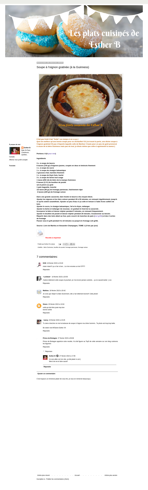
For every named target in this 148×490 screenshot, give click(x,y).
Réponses (48, 351)
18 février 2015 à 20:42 (57, 290)
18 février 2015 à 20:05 (60, 277)
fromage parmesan (71, 247)
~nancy (45, 320)
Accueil (77, 475)
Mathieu (46, 290)
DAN (44, 263)
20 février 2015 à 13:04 (56, 304)
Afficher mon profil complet (18, 160)
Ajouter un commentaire (46, 374)
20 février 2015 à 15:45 (57, 320)
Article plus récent (43, 475)
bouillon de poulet (59, 247)
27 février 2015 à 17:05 (67, 356)
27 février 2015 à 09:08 (66, 338)
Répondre (46, 270)
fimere (45, 304)
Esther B (52, 356)
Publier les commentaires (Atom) (57, 479)
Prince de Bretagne (50, 338)
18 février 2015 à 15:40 (55, 263)
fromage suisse (83, 247)
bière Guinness (48, 247)
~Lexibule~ (47, 277)
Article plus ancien (111, 475)
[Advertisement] (77, 455)
